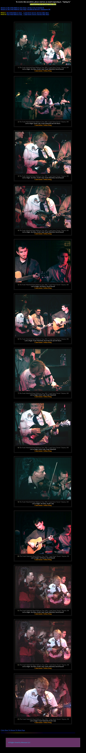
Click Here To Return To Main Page (13, 730)
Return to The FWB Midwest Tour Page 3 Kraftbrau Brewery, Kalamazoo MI (25, 9)
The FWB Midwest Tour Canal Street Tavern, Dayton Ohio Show (27, 13)
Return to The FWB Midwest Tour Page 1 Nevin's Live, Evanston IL (22, 8)
